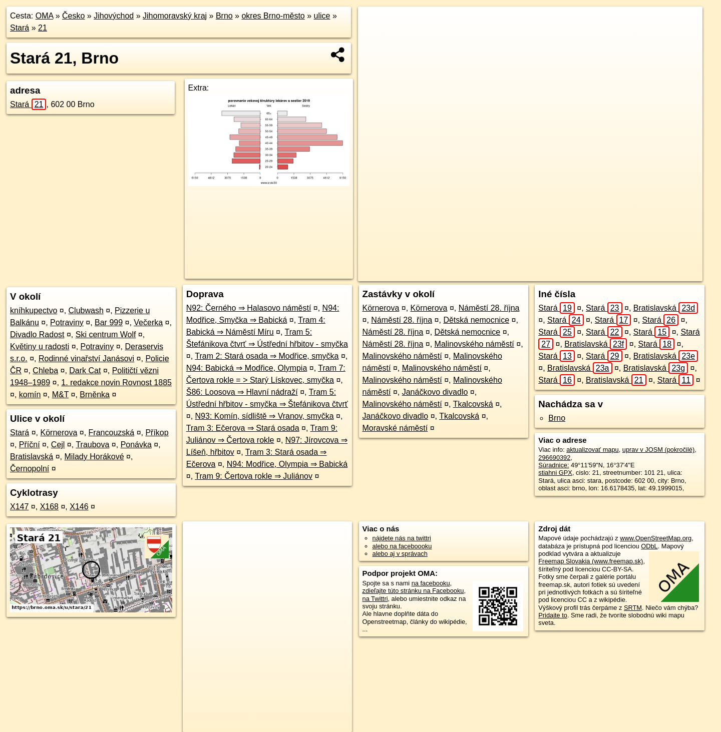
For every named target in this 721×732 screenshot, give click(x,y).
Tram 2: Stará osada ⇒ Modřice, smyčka (266, 356)
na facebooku (431, 583)
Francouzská (112, 432)
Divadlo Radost (37, 334)
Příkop (156, 432)
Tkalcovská (473, 404)
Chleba (45, 370)
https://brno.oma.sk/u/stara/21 (660, 274)
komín (30, 394)
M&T (60, 394)
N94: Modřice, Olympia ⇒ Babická (287, 464)
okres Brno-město (272, 16)
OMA (45, 16)
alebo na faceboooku (402, 546)
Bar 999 (109, 322)
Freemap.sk (586, 274)
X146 (79, 506)
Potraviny (67, 322)
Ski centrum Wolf (106, 334)
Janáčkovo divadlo (435, 392)
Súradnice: (553, 465)
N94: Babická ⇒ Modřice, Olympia (246, 368)
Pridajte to (552, 615)
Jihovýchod (114, 16)
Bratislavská (31, 456)
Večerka (148, 322)
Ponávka (136, 444)
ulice (322, 16)
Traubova (92, 444)
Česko (73, 16)
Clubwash (86, 310)
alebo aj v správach (400, 553)
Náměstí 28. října (489, 308)
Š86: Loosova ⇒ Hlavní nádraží (242, 392)
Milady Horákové (94, 456)
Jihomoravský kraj (175, 16)
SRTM (633, 607)
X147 (19, 506)
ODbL (649, 546)
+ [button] (375, 23)
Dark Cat (85, 370)
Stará (19, 28)
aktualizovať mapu (592, 449)
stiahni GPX (555, 472)
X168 (49, 506)
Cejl (58, 444)
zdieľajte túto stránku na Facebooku (413, 590)
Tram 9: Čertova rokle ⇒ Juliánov (253, 476)
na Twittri (375, 598)
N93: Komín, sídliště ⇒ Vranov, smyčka (264, 416)
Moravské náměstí (395, 428)
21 (42, 28)
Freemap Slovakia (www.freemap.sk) (590, 561)
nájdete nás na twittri (402, 538)
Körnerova (59, 432)
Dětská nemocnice (476, 320)
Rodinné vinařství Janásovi (86, 358)
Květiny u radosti (39, 346)
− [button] (375, 39)
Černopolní (29, 468)
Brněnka (95, 394)
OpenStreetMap (535, 274)
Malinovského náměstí (474, 344)
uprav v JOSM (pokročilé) (658, 449)
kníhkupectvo (33, 310)
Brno (224, 16)
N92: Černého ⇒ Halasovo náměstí (248, 308)
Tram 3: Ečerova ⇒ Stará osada (242, 428)
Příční (29, 444)
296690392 (554, 457)
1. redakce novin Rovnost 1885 (116, 382)
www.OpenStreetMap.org (655, 538)
